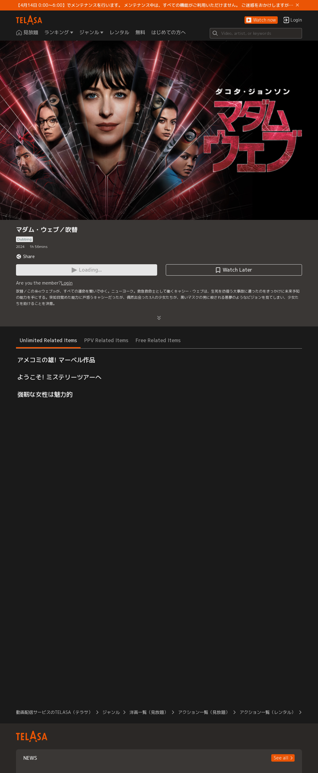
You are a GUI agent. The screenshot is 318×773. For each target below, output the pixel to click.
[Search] (256, 33)
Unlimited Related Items (48, 340)
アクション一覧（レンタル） (268, 712)
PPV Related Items (106, 340)
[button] (261, 20)
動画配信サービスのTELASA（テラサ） (54, 712)
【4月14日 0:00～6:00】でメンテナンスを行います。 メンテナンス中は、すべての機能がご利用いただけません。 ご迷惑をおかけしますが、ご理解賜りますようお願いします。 (155, 5)
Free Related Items (158, 340)
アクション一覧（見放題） (204, 712)
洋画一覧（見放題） (148, 712)
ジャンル (111, 712)
